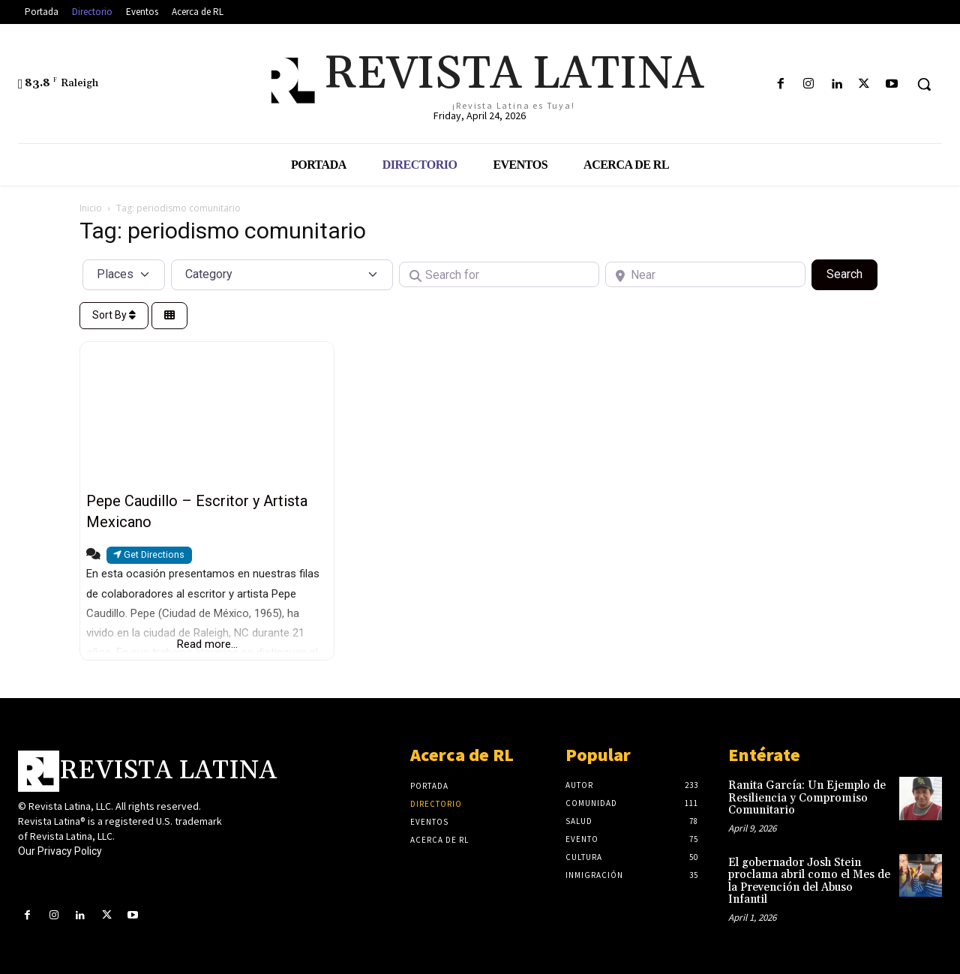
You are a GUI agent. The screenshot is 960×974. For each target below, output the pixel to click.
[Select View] (170, 316)
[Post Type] (123, 274)
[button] (924, 84)
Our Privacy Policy (60, 851)
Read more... (207, 644)
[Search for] (499, 274)
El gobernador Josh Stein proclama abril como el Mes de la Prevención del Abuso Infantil (809, 881)
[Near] (705, 274)
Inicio (91, 208)
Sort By (114, 315)
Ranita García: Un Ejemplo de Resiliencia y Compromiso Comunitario (807, 797)
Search (852, 273)
